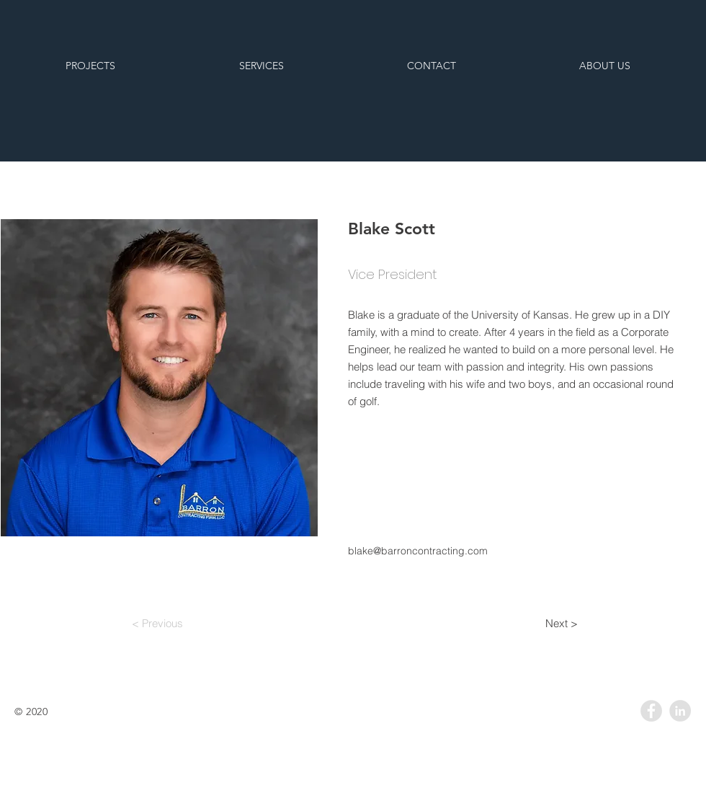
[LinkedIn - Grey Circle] (680, 711)
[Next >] (561, 622)
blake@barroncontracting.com (418, 550)
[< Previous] (157, 622)
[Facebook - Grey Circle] (651, 711)
